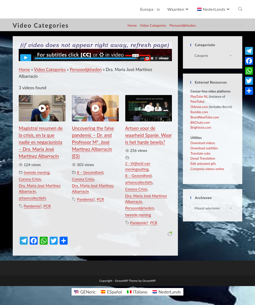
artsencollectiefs (32, 198)
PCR (47, 206)
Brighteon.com (200, 127)
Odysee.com (199, 107)
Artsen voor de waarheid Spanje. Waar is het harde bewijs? (148, 135)
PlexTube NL (199, 97)
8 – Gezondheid (90, 172)
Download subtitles (204, 148)
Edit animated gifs (203, 164)
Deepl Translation (202, 158)
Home (132, 25)
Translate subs (200, 153)
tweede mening (36, 172)
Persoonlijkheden (182, 25)
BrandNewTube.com (204, 117)
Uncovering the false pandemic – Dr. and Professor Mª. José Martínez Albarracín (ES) (93, 142)
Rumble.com (199, 112)
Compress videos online (207, 169)
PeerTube (196, 101)
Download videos (202, 143)
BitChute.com (200, 122)
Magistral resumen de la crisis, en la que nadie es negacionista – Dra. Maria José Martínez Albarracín (41, 142)
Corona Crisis (30, 179)
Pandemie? (139, 222)
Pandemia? (33, 206)
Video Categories (153, 25)
